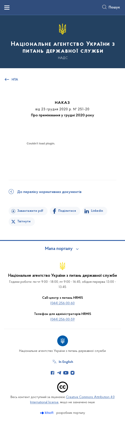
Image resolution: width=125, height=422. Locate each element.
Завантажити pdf (30, 211)
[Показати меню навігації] (7, 7)
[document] (41, 158)
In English (66, 362)
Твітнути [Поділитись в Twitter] (24, 221)
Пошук (114, 7)
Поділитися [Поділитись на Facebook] (67, 211)
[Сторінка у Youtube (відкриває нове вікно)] (65, 372)
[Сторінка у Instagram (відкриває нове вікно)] (72, 372)
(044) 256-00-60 (62, 303)
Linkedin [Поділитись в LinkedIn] (97, 211)
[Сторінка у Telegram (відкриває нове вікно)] (59, 372)
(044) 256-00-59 (62, 319)
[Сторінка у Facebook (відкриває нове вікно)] (52, 372)
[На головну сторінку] (62, 41)
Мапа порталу (59, 249)
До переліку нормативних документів (49, 192)
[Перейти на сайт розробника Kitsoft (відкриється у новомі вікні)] (47, 412)
